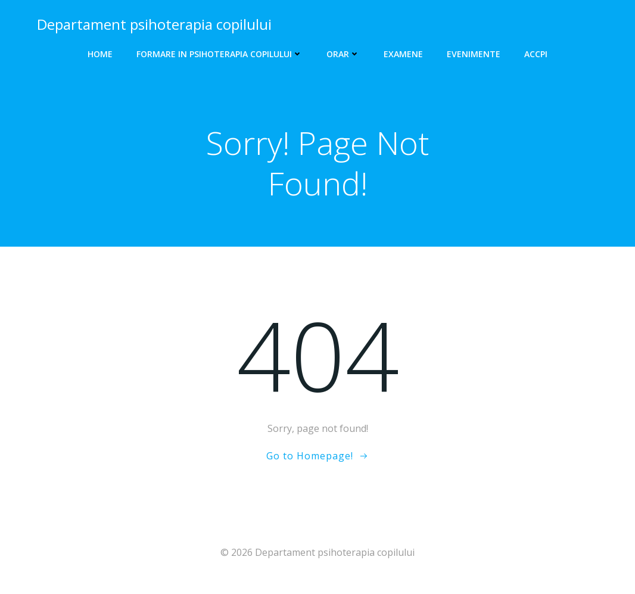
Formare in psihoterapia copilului (219, 54)
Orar (343, 54)
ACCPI (535, 54)
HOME (100, 54)
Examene (403, 54)
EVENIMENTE (473, 54)
